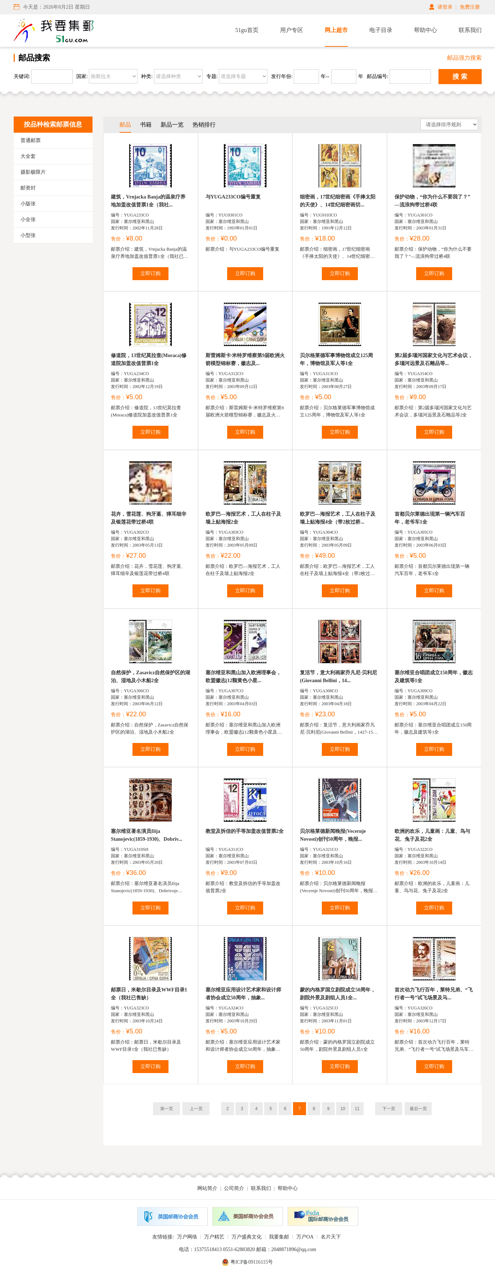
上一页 (196, 1108)
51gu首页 (246, 30)
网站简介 (207, 1188)
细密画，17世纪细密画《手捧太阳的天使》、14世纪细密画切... (337, 200)
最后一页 (418, 1108)
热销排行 (204, 125)
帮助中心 (425, 30)
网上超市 (336, 30)
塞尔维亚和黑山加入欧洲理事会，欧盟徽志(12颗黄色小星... (243, 676)
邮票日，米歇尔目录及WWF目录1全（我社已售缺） (149, 993)
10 (342, 1108)
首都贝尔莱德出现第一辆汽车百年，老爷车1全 (430, 518)
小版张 (28, 203)
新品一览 (172, 125)
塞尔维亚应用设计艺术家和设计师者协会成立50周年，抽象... (243, 993)
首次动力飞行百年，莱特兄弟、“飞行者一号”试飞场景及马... (434, 993)
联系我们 (470, 30)
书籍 (146, 125)
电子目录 (380, 30)
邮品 (125, 125)
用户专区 (291, 30)
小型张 (28, 235)
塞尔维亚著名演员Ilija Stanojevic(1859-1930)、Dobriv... (146, 835)
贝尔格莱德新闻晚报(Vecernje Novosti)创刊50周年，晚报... (333, 835)
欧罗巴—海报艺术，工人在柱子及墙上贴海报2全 (243, 518)
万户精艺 (214, 1237)
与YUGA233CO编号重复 (233, 197)
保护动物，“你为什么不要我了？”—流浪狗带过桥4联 (432, 200)
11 (357, 1108)
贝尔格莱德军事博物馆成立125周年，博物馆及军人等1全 (336, 359)
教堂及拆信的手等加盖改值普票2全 (245, 831)
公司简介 (234, 1188)
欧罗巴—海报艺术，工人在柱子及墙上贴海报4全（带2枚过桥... (337, 518)
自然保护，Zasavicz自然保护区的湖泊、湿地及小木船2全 (150, 676)
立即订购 (150, 273)
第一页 (166, 1108)
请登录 (445, 7)
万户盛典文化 (246, 1237)
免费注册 (470, 7)
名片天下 (331, 1237)
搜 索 (460, 76)
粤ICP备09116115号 (251, 1262)
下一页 (388, 1108)
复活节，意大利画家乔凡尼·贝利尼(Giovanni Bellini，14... (338, 676)
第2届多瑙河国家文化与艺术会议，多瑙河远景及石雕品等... (434, 359)
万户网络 (187, 1237)
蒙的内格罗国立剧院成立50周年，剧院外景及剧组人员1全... (337, 993)
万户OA (305, 1237)
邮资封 (28, 188)
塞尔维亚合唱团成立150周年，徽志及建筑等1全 (434, 676)
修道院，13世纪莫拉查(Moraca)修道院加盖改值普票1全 (148, 359)
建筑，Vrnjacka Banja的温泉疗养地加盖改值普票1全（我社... (148, 200)
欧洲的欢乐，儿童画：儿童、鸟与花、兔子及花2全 (432, 835)
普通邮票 (31, 140)
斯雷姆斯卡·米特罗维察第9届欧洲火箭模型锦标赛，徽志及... (245, 359)
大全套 (28, 156)
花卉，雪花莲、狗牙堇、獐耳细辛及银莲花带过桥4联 (148, 518)
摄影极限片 (33, 172)
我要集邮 (279, 1237)
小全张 (28, 219)
